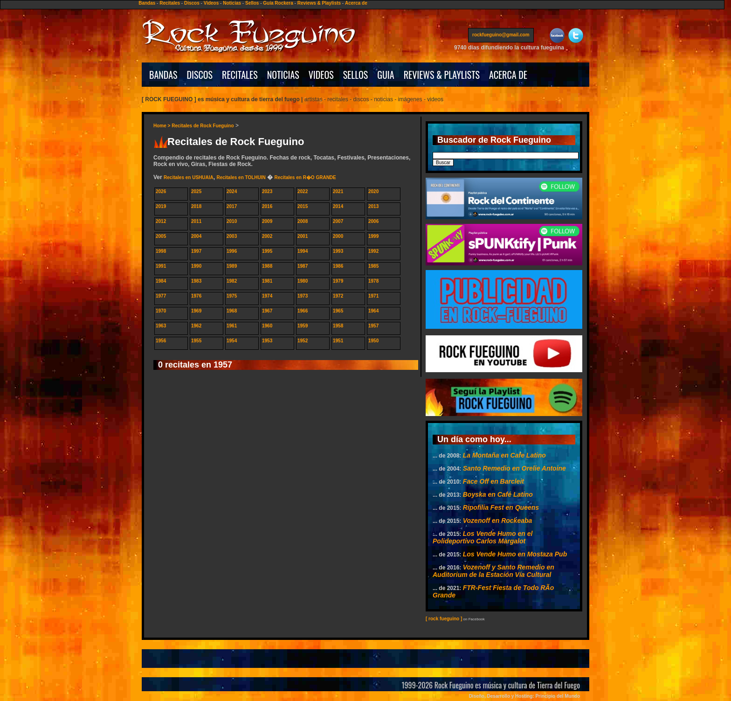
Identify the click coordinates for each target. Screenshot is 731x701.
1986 (338, 266)
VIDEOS (321, 75)
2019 (161, 206)
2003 (232, 236)
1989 (232, 266)
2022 (302, 191)
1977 (161, 295)
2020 (373, 191)
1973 (302, 295)
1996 (232, 251)
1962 (196, 325)
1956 (161, 340)
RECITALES (240, 75)
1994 (302, 251)
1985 (373, 266)
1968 (232, 310)
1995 (267, 251)
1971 (373, 295)
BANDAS (163, 75)
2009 (267, 221)
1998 (161, 251)
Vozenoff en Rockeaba (497, 520)
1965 (338, 310)
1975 (232, 295)
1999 (373, 236)
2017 (232, 206)
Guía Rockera (278, 3)
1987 (302, 266)
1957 (373, 325)
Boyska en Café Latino (498, 494)
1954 (232, 340)
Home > (162, 125)
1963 (161, 325)
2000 (338, 236)
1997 (196, 251)
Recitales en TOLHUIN (240, 177)
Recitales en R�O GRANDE (305, 177)
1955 (196, 340)
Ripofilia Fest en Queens (501, 507)
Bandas (146, 3)
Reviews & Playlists (319, 3)
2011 (196, 221)
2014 (338, 206)
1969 (196, 310)
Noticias (232, 3)
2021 (338, 191)
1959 (302, 325)
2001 (302, 236)
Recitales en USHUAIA (189, 177)
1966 (302, 310)
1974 (267, 295)
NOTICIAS (283, 75)
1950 (373, 340)
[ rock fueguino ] (444, 618)
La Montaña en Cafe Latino (504, 455)
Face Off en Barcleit (493, 481)
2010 (232, 221)
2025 (196, 191)
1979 (338, 281)
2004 (196, 236)
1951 (338, 340)
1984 (161, 281)
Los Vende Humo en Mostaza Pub (515, 554)
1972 (338, 295)
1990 (196, 266)
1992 (373, 251)
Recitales (169, 3)
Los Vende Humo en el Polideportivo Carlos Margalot (482, 537)
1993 (338, 251)
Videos (211, 3)
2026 (161, 191)
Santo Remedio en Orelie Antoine (514, 468)
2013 (373, 206)
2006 (373, 221)
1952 (302, 340)
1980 (302, 281)
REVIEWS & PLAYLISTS (442, 75)
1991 (161, 266)
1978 (373, 281)
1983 (196, 281)
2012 (161, 221)
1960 (267, 325)
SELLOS (355, 75)
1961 (232, 325)
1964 (373, 310)
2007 (338, 221)
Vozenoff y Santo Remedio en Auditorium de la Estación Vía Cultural (493, 570)
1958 (338, 325)
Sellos (252, 3)
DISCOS (200, 75)
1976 (196, 295)
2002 (267, 236)
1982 (232, 281)
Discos (192, 3)
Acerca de (356, 3)
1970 (161, 310)
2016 (267, 206)
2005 (161, 236)
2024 (232, 191)
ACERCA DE (508, 75)
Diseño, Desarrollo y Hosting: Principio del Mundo (524, 696)
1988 (267, 266)
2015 (302, 206)
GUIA (385, 75)
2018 (196, 206)
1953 (267, 340)
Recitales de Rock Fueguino (203, 125)
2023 (267, 191)
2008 (302, 221)
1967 (267, 310)
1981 (267, 281)
